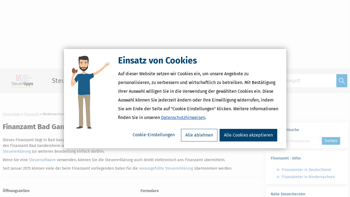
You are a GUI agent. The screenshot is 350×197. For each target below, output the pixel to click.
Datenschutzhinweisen (183, 117)
